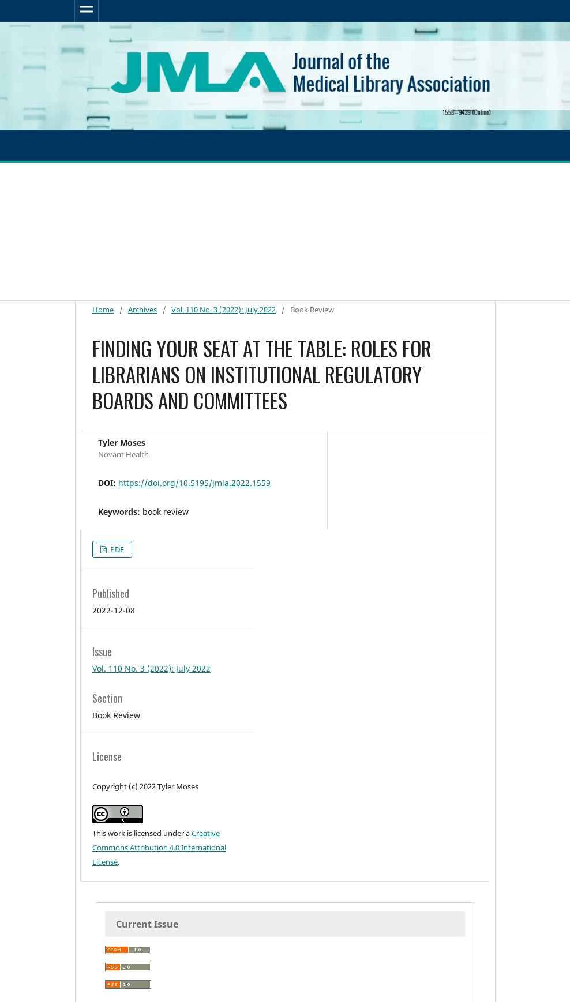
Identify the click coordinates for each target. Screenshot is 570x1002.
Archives (142, 309)
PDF (116, 549)
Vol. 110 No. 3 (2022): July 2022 (223, 309)
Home (103, 309)
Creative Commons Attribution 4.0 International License (159, 847)
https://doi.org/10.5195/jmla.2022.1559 (194, 482)
